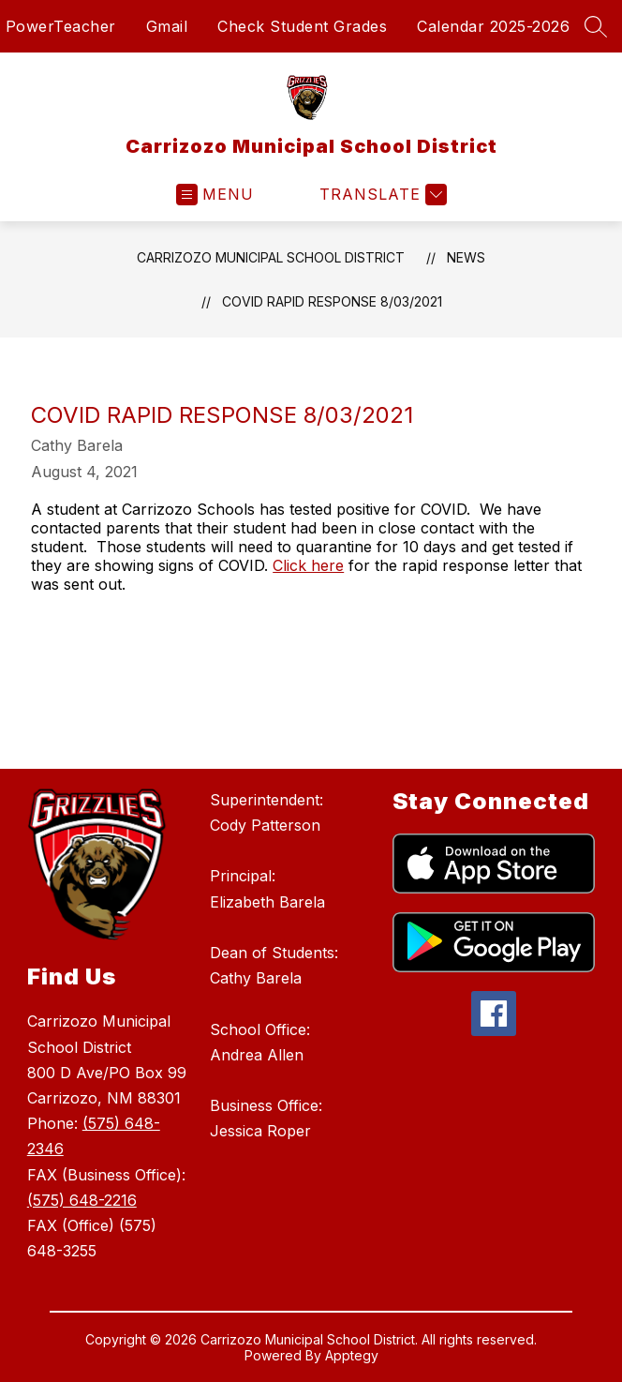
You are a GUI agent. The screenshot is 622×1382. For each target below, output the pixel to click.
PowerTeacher (61, 26)
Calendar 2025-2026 (493, 26)
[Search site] (596, 26)
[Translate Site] (381, 194)
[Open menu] (215, 194)
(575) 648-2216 (82, 1200)
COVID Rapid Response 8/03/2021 (332, 301)
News (466, 257)
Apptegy (351, 1355)
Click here (308, 565)
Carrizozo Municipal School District (271, 257)
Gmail (167, 26)
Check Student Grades (302, 26)
